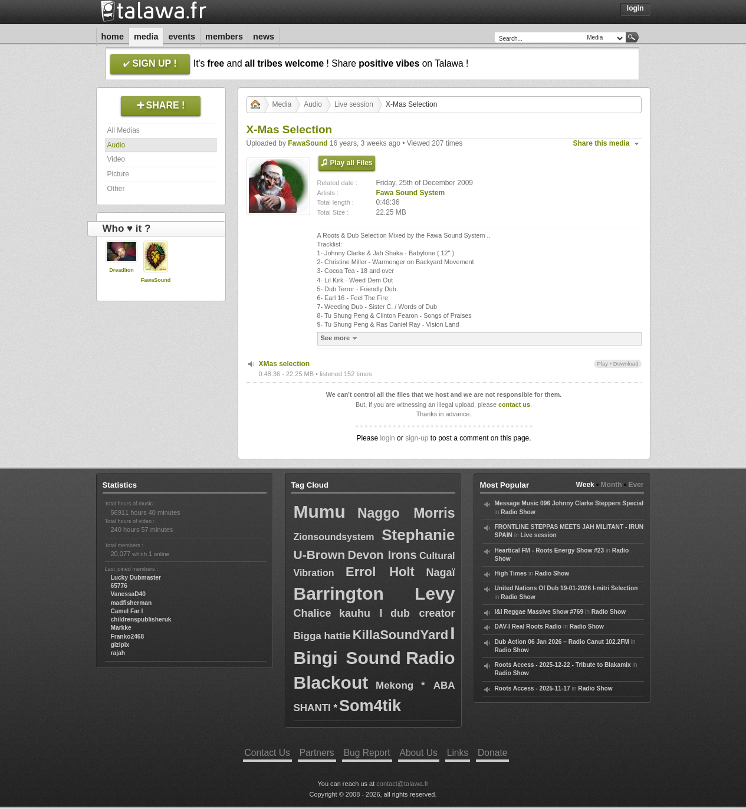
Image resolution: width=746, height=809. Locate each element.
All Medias (123, 130)
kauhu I (361, 613)
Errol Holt (380, 571)
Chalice (312, 613)
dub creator (422, 613)
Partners (317, 753)
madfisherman (131, 603)
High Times (511, 573)
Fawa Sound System (410, 193)
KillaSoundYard (401, 634)
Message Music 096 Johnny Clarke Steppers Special (569, 503)
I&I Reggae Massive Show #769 (539, 612)
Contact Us (267, 753)
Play (602, 363)
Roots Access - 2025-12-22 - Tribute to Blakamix (563, 665)
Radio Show (518, 512)
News (263, 36)
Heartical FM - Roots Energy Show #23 (549, 550)
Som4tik (370, 706)
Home (112, 36)
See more (340, 338)
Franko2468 (127, 636)
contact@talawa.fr (402, 783)
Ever (635, 485)
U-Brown (320, 554)
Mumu (320, 511)
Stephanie (418, 535)
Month (611, 485)
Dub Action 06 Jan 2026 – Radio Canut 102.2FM (562, 642)
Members (224, 36)
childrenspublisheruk (141, 619)
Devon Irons (381, 554)
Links (457, 753)
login (387, 438)
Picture (118, 174)
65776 (119, 586)
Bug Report (367, 753)
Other (116, 189)
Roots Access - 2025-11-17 (532, 688)
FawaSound (156, 280)
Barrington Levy (374, 593)
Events (181, 36)
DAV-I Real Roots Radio (528, 626)
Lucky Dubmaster (136, 577)
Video (116, 159)
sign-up (416, 438)
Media (146, 36)
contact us (514, 404)
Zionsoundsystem (334, 537)
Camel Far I (127, 611)
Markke (121, 627)
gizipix (120, 645)
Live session (353, 104)
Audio (116, 145)
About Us (419, 753)
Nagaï (440, 572)
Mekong (394, 685)
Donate (492, 753)
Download (626, 363)
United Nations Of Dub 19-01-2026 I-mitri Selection (566, 588)
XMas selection (284, 364)
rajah (118, 653)
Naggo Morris (406, 513)
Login (635, 8)
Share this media (601, 143)
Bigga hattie (322, 636)
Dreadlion (121, 270)
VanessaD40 (128, 594)
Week (585, 485)
